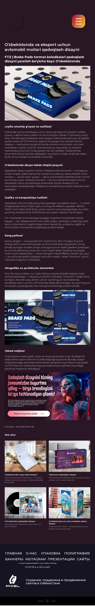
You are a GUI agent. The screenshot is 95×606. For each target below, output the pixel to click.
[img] (15, 21)
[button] (78, 21)
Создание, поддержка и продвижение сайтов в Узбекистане (56, 582)
